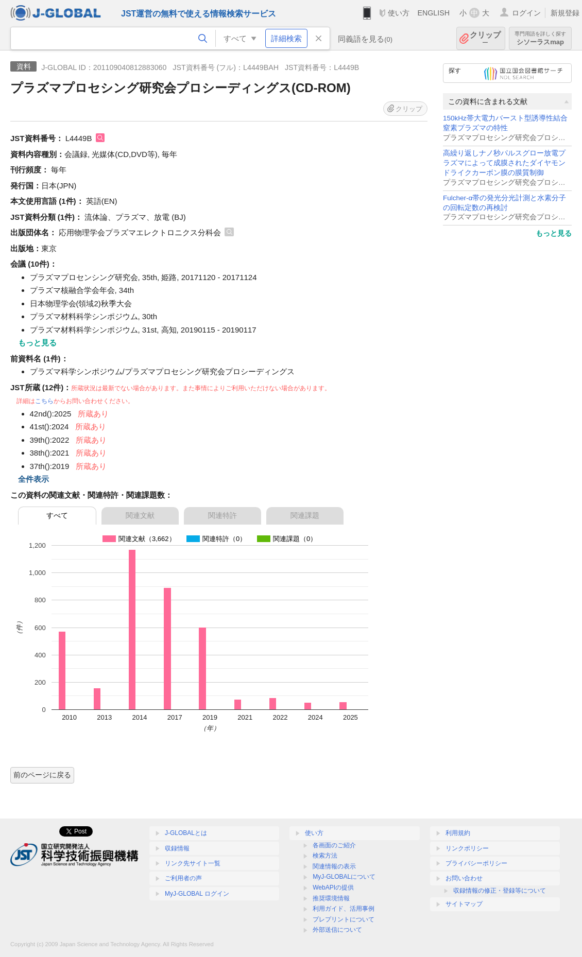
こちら (44, 401)
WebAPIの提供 (333, 887)
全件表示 (33, 479)
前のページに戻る (42, 775)
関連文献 (140, 515)
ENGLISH (433, 13)
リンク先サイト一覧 (192, 863)
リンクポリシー (467, 848)
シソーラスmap (540, 38)
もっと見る (554, 233)
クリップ (485, 38)
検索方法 (325, 855)
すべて (57, 515)
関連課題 (304, 515)
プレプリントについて (343, 919)
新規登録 (565, 13)
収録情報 (177, 848)
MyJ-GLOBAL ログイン (197, 893)
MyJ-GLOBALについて (344, 876)
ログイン (526, 13)
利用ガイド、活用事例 (343, 908)
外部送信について (337, 929)
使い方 (398, 13)
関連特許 (222, 515)
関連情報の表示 (334, 866)
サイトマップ (464, 904)
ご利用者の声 (183, 878)
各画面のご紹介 (334, 845)
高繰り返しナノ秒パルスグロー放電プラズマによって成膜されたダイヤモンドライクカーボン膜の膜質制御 (504, 163)
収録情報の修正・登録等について (499, 890)
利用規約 (458, 833)
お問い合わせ (464, 878)
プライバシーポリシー (476, 863)
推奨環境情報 (331, 898)
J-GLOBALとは (186, 833)
